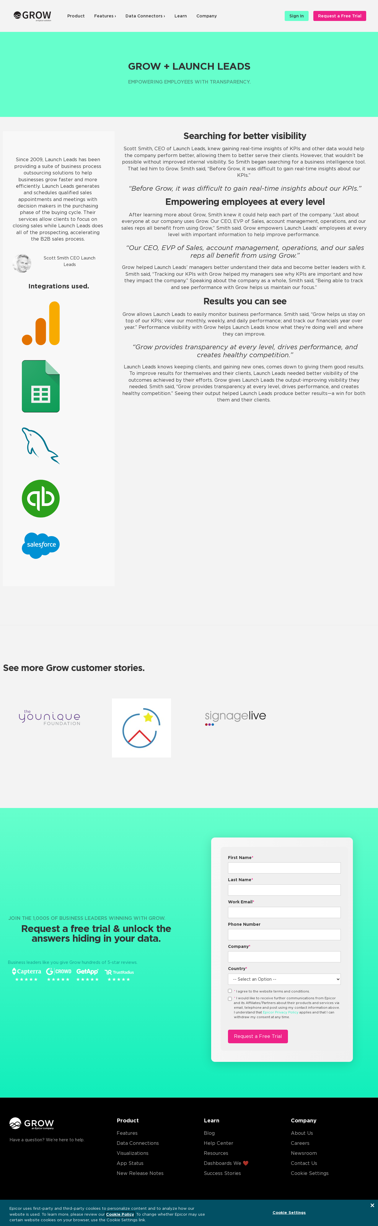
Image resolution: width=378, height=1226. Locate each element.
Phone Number (244, 924)
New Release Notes (140, 1173)
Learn (181, 16)
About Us (302, 1133)
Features (127, 1133)
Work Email (241, 901)
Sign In (296, 16)
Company (206, 16)
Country (237, 968)
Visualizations (133, 1153)
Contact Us (304, 1163)
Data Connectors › (145, 16)
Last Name (240, 879)
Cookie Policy (120, 1214)
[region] (189, 1213)
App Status (130, 1163)
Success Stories (222, 1173)
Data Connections (138, 1143)
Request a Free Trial (339, 16)
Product (76, 16)
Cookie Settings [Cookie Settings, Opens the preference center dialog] (289, 1212)
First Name (240, 857)
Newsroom (304, 1153)
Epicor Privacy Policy (281, 1012)
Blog (209, 1133)
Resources (216, 1153)
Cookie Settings (310, 1173)
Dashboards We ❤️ (226, 1163)
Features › (105, 16)
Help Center (218, 1143)
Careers (300, 1143)
